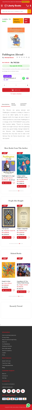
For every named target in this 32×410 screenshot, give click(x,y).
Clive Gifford (7, 283)
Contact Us (5, 375)
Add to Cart (16, 90)
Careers (4, 352)
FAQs (3, 355)
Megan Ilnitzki (23, 285)
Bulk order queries (6, 348)
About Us (4, 341)
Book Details (14, 104)
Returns (4, 373)
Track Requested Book (7, 365)
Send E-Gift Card (6, 361)
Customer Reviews (23, 104)
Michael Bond (9, 57)
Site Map (4, 378)
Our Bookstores (6, 344)
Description (5, 104)
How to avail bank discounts (9, 335)
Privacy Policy (5, 337)
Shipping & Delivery (7, 346)
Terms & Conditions (7, 350)
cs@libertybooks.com (7, 387)
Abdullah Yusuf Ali (9, 230)
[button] (11, 243)
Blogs (3, 367)
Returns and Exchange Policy (9, 339)
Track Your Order (6, 363)
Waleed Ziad (23, 230)
